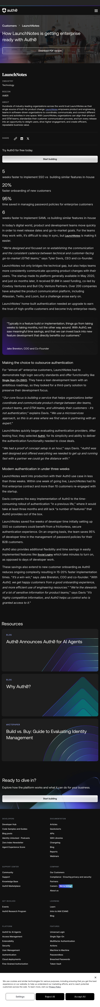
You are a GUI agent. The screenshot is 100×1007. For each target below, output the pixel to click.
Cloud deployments (11, 959)
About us (54, 890)
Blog (52, 847)
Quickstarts (55, 829)
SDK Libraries (56, 838)
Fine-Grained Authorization (15, 964)
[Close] (95, 977)
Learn (52, 907)
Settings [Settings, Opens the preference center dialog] (20, 996)
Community (7, 872)
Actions (53, 946)
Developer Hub (9, 824)
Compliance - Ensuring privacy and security (70, 877)
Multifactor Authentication (62, 941)
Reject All (50, 996)
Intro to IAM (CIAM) (59, 911)
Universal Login (57, 932)
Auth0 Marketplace (11, 886)
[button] (50, 159)
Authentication (9, 955)
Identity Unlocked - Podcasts (16, 838)
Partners (54, 881)
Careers (61, 886)
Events (5, 907)
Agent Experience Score (13, 847)
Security (6, 946)
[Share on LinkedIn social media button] (21, 138)
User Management (11, 950)
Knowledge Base (10, 881)
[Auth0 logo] (48, 10)
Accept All (79, 996)
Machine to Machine (59, 950)
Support (6, 877)
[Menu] (96, 10)
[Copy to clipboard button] (15, 138)
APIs (52, 833)
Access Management (12, 936)
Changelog (55, 842)
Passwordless (56, 955)
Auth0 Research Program (14, 911)
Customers (9, 25)
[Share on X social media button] (28, 138)
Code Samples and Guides (14, 829)
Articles (53, 824)
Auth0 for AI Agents (11, 932)
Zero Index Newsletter (12, 842)
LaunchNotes (52, 109)
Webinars (54, 856)
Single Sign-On (57, 936)
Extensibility (8, 941)
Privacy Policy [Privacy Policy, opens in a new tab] (55, 987)
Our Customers (57, 872)
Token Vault (55, 964)
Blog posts (7, 833)
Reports (54, 852)
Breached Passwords (60, 959)
